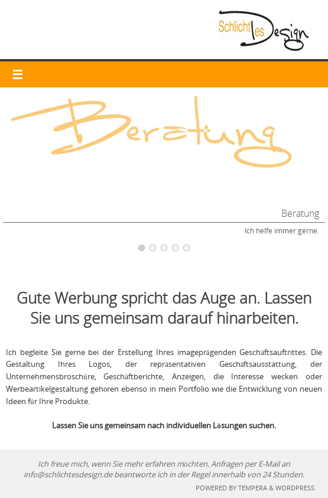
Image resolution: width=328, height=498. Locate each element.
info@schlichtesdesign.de (68, 474)
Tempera (252, 487)
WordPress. (295, 487)
